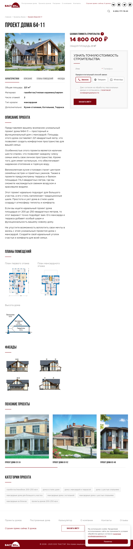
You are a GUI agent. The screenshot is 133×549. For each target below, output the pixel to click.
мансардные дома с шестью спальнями (96, 495)
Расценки (56, 3)
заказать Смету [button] (85, 102)
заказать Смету (73, 528)
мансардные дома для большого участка (24, 495)
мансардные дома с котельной (61, 495)
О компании (67, 3)
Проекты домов (45, 3)
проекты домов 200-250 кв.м (45, 501)
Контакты (77, 3)
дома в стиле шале (51, 490)
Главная (8, 17)
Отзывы (124, 520)
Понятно (108, 541)
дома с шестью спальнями (107, 490)
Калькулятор (65, 520)
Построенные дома (29, 3)
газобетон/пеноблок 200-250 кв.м (22, 490)
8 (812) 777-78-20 (120, 11)
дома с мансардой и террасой (78, 490)
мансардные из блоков (17, 501)
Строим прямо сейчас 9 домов (98, 3)
